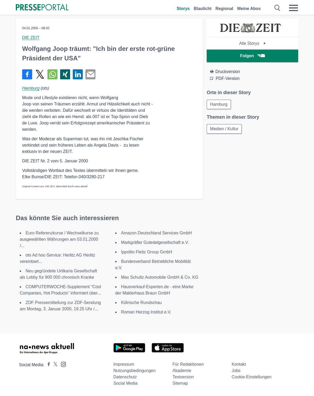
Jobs (236, 370)
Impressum (123, 364)
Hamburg (31, 88)
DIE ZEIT (31, 37)
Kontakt (239, 364)
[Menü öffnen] (293, 8)
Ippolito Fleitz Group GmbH (146, 252)
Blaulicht (203, 8)
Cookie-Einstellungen (252, 377)
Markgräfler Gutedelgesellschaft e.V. (155, 242)
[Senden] (90, 74)
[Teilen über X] (40, 74)
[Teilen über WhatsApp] (52, 74)
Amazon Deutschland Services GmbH (156, 233)
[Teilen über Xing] (65, 74)
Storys (183, 8)
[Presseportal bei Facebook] (47, 365)
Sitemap (180, 383)
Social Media (125, 383)
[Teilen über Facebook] (27, 74)
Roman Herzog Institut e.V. (146, 312)
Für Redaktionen (188, 364)
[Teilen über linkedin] (78, 74)
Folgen (252, 56)
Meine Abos (249, 8)
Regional (224, 8)
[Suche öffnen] (277, 8)
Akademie (181, 370)
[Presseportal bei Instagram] (62, 364)
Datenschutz (125, 377)
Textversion (183, 377)
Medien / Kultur (224, 129)
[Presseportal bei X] (54, 365)
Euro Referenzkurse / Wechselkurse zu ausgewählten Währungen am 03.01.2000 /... (59, 239)
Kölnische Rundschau (141, 302)
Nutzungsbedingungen (134, 370)
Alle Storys (252, 43)
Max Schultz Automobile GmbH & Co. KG (159, 277)
